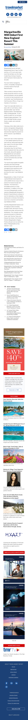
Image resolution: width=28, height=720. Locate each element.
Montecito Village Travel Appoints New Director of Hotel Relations (13, 470)
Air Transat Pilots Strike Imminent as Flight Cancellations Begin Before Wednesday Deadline (14, 312)
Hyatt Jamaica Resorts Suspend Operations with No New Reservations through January (12, 524)
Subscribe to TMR (14, 390)
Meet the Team (13, 669)
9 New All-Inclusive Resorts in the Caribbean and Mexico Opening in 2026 (14, 301)
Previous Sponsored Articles (13, 700)
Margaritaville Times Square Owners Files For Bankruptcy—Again (13, 275)
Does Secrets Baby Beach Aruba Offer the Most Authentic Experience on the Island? (12, 496)
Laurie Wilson (8, 47)
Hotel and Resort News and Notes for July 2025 (14, 248)
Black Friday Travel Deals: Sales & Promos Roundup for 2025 (13, 447)
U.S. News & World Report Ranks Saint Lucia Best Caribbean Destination (13, 318)
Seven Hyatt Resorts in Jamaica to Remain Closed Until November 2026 (14, 296)
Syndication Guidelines (13, 677)
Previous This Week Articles (13, 703)
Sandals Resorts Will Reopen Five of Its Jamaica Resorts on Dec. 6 (14, 424)
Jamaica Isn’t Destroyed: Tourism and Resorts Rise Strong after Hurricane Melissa (13, 291)
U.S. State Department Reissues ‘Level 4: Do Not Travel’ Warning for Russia (13, 307)
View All (14, 640)
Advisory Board (13, 672)
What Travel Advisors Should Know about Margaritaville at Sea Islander (13, 255)
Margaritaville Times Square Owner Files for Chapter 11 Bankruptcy (13, 279)
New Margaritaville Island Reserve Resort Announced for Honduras (13, 259)
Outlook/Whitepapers (13, 698)
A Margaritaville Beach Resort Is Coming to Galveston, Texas (12, 263)
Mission (13, 666)
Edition (22, 2)
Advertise (13, 674)
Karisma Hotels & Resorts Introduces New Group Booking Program (14, 252)
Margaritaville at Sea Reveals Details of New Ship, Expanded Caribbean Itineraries (13, 268)
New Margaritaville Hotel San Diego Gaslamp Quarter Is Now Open (13, 272)
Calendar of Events (13, 695)
